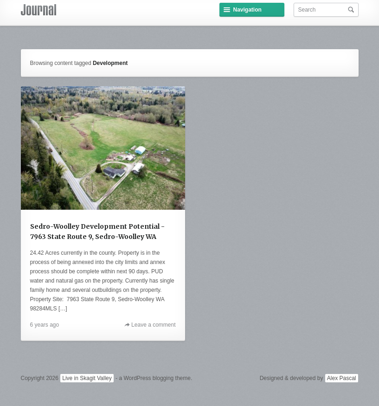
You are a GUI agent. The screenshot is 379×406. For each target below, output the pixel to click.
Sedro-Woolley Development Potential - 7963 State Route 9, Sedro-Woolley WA (97, 231)
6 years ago (44, 325)
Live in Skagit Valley (87, 378)
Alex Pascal (341, 378)
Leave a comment (153, 325)
